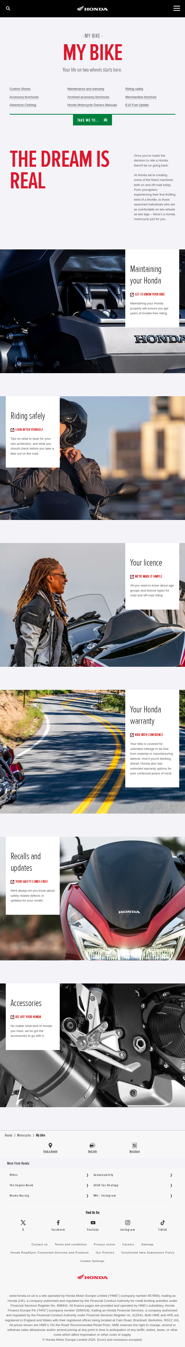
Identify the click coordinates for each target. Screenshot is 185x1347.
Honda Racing (19, 1195)
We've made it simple (147, 576)
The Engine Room (21, 1185)
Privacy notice (104, 1244)
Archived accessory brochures (88, 97)
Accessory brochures (24, 97)
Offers (14, 1175)
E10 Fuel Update (137, 105)
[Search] (7, 8)
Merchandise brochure (140, 97)
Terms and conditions (71, 1244)
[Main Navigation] (176, 8)
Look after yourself (28, 430)
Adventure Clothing (22, 105)
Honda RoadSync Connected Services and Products (49, 1252)
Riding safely (134, 89)
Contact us (40, 1244)
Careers (128, 1244)
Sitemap (147, 1244)
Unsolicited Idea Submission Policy (147, 1252)
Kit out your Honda (27, 1017)
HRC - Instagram (104, 1195)
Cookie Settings (92, 1260)
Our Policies (105, 1252)
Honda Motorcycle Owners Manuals (92, 105)
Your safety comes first (30, 882)
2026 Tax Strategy (106, 1185)
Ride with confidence (147, 735)
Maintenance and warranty (85, 89)
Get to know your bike (148, 294)
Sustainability (103, 1175)
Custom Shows (19, 89)
